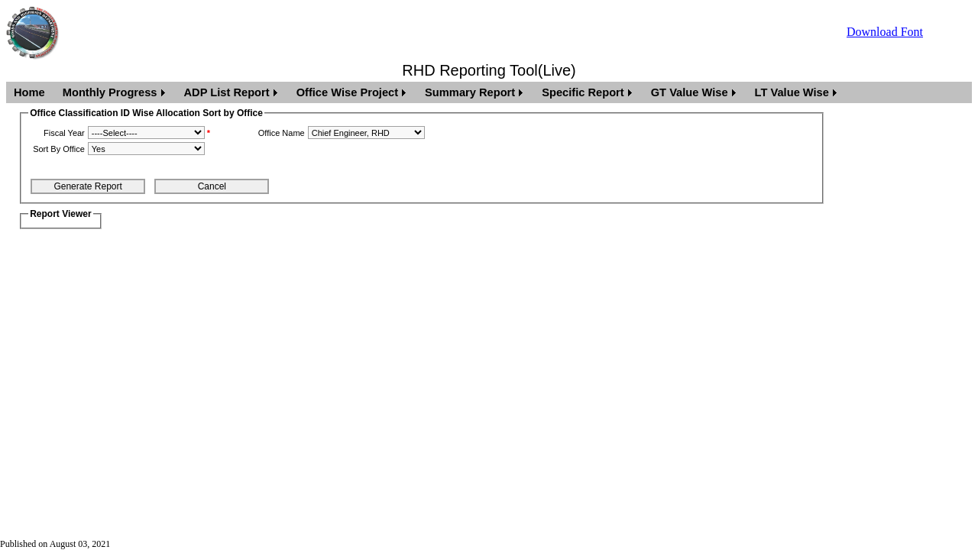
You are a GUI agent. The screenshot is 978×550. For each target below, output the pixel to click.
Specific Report (583, 92)
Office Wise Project (347, 92)
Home (29, 92)
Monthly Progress (110, 92)
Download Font (885, 31)
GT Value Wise (689, 92)
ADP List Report (227, 92)
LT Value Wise (792, 92)
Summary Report (470, 92)
